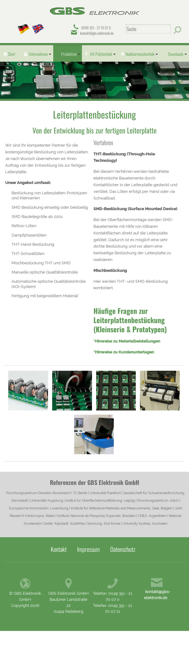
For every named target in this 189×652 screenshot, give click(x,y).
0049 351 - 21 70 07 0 (96, 27)
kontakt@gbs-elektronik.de (97, 33)
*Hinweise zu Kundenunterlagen (123, 352)
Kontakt (59, 549)
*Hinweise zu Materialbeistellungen (126, 341)
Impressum (88, 549)
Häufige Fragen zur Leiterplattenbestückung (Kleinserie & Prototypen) (130, 320)
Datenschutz (122, 549)
